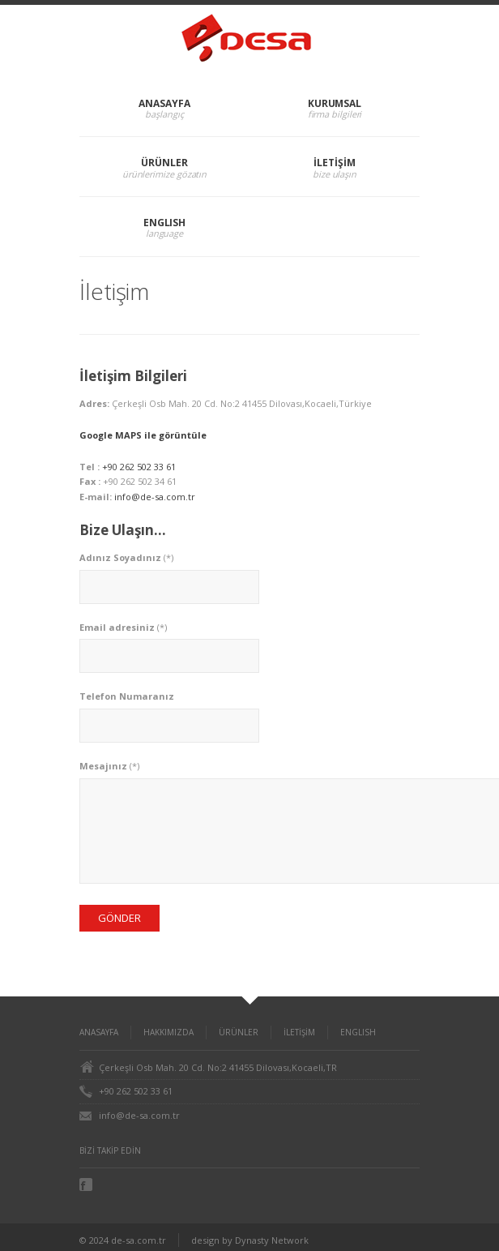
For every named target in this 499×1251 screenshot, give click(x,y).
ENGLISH (164, 222)
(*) (126, 557)
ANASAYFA (164, 103)
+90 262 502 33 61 (139, 467)
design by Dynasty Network (250, 1240)
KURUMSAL (334, 103)
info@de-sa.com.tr (154, 497)
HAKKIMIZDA (168, 1032)
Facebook (87, 1184)
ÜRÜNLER (164, 162)
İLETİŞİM (334, 162)
